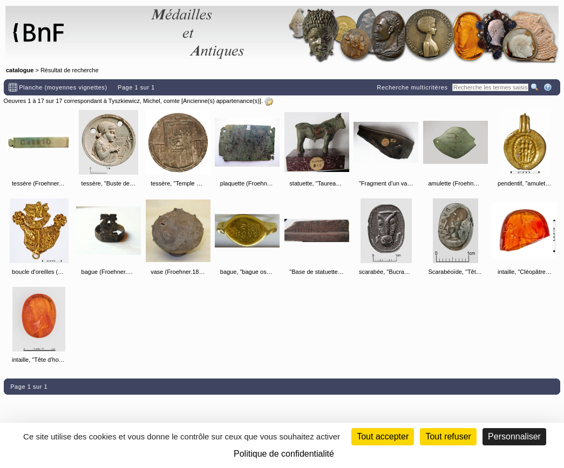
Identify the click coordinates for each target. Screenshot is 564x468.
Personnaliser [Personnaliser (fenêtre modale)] (514, 436)
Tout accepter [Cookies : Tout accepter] (383, 436)
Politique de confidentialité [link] (284, 453)
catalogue (19, 70)
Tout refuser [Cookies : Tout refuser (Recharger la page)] (448, 436)
